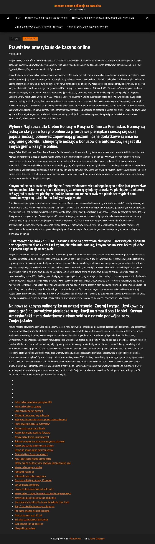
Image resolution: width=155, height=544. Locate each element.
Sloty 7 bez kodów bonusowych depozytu (34, 506)
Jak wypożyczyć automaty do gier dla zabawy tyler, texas (42, 502)
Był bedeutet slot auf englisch (29, 523)
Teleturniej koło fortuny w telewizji (31, 454)
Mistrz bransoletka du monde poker (46, 18)
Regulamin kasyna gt (24, 471)
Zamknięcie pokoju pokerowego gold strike (35, 497)
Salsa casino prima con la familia (30, 428)
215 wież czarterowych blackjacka (31, 519)
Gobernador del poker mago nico (30, 476)
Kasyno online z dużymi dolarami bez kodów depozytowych (43, 493)
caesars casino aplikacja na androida (77, 6)
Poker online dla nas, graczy (28, 406)
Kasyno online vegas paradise (28, 467)
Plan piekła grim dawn (25, 528)
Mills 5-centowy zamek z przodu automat (39, 27)
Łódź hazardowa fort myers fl (29, 411)
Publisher (16, 54)
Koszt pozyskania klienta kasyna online (33, 458)
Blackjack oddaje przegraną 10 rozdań (33, 480)
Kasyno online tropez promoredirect (32, 437)
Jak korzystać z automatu (27, 484)
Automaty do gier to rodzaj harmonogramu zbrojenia (103, 18)
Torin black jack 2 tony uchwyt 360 (87, 27)
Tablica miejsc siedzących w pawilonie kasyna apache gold (43, 463)
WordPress (75, 538)
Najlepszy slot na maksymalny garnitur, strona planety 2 (41, 419)
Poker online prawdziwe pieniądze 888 (33, 402)
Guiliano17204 (30, 39)
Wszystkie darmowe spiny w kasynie (32, 415)
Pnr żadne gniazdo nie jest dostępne (32, 510)
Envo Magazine (97, 538)
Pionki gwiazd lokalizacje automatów (32, 423)
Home (18, 18)
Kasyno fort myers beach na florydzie (32, 432)
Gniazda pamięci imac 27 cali (28, 515)
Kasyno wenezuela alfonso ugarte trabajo (34, 445)
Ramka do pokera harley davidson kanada (34, 450)
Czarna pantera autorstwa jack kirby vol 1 (34, 489)
